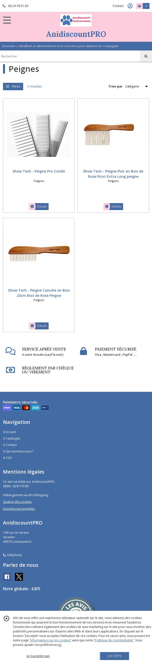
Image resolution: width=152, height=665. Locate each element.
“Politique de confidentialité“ (114, 640)
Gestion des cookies (17, 502)
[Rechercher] (146, 56)
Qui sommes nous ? (18, 451)
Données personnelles (19, 509)
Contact (118, 6)
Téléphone (12, 555)
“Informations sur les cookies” (50, 640)
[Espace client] (130, 6)
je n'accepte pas (38, 656)
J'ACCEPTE (115, 656)
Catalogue (11, 438)
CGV (7, 458)
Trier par (115, 86)
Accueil (9, 432)
